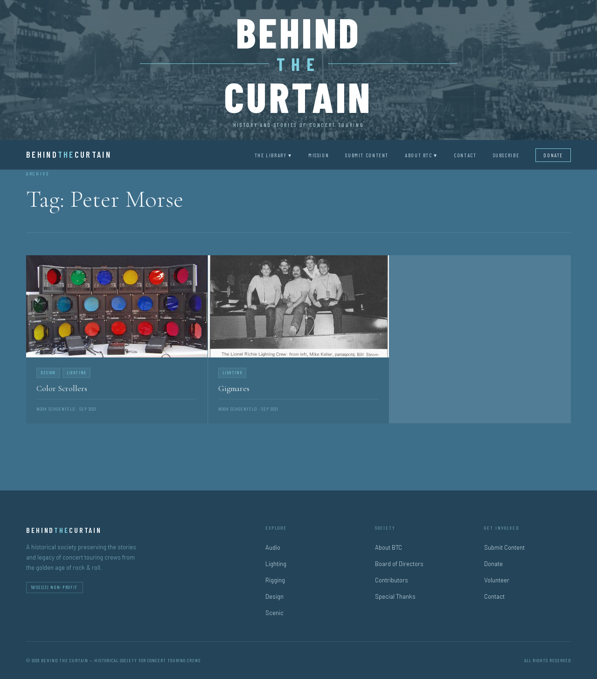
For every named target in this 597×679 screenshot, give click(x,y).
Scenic (274, 612)
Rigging (275, 580)
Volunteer (496, 580)
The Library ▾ (273, 155)
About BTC (388, 547)
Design (274, 596)
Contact (465, 155)
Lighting (275, 563)
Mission (318, 155)
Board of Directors (399, 563)
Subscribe (506, 155)
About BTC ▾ (421, 155)
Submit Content (367, 155)
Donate (553, 155)
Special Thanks (395, 596)
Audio (272, 547)
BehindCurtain (68, 154)
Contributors (391, 580)
